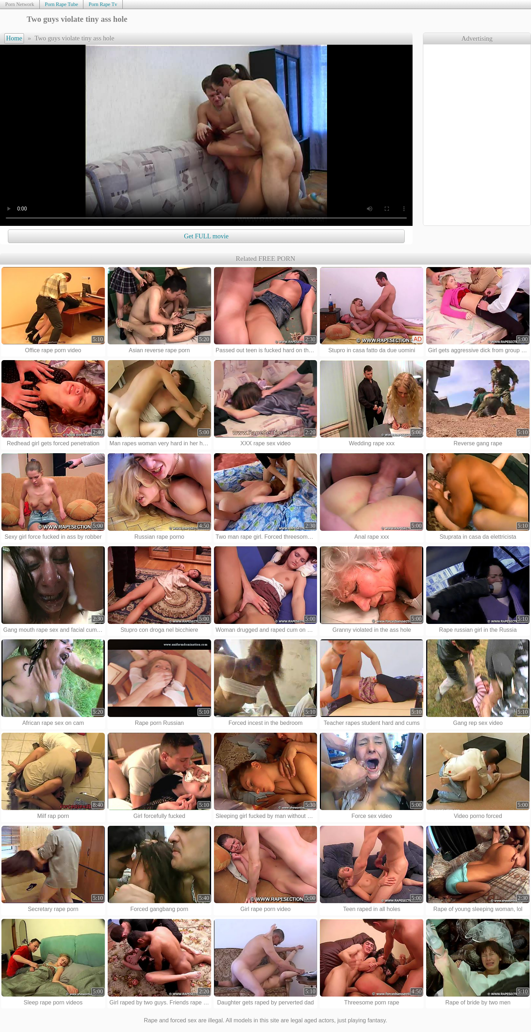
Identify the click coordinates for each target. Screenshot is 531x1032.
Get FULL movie (206, 236)
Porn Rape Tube (61, 4)
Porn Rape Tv (103, 4)
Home (14, 38)
